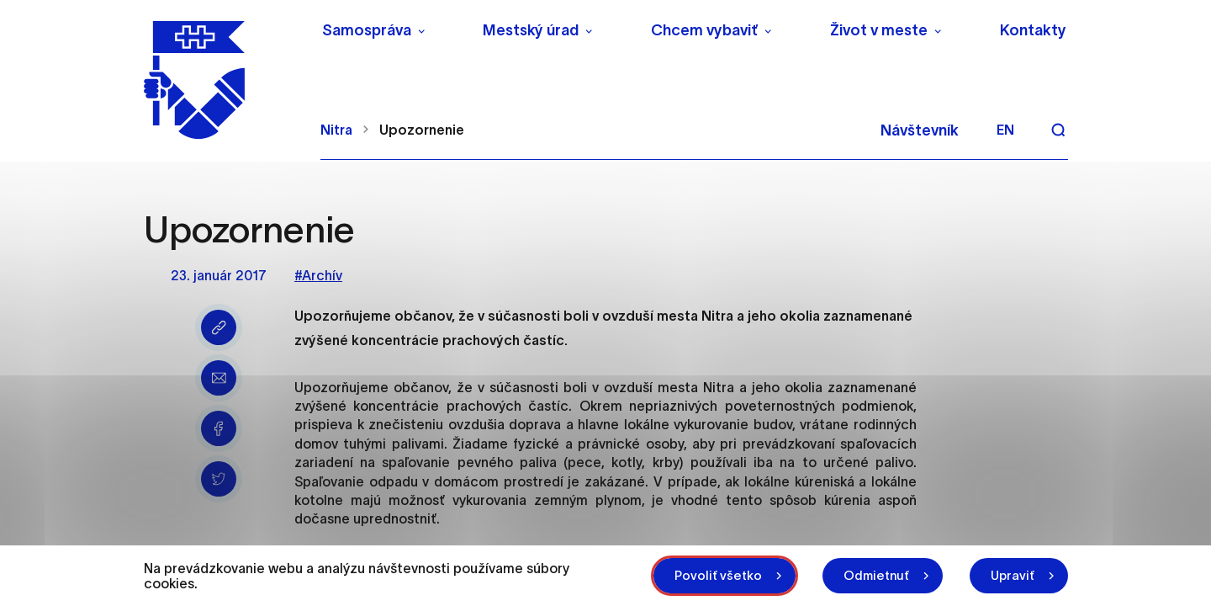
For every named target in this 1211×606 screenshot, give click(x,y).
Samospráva (366, 30)
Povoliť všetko (718, 575)
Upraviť (1012, 575)
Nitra (336, 129)
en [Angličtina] (1005, 129)
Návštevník (919, 130)
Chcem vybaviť (704, 30)
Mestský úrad (531, 30)
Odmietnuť (876, 575)
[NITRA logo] (221, 80)
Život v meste (879, 30)
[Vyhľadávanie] (1058, 130)
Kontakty (1033, 30)
